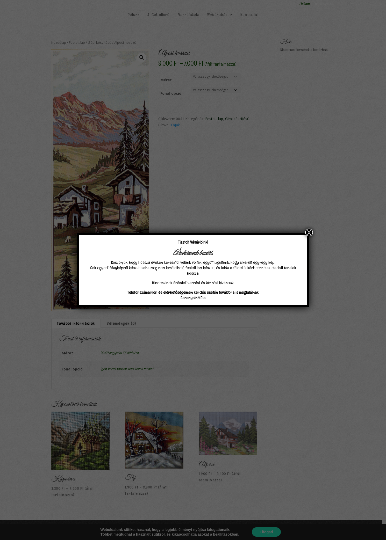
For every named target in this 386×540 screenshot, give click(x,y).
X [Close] (309, 232)
